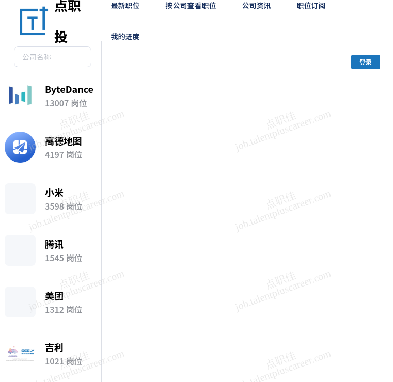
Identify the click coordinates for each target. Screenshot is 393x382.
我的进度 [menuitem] (125, 36)
